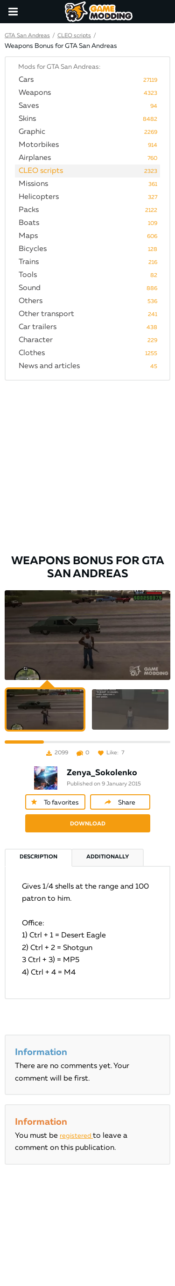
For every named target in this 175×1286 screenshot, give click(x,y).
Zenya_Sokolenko (102, 773)
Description (38, 857)
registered (76, 1136)
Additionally (107, 857)
